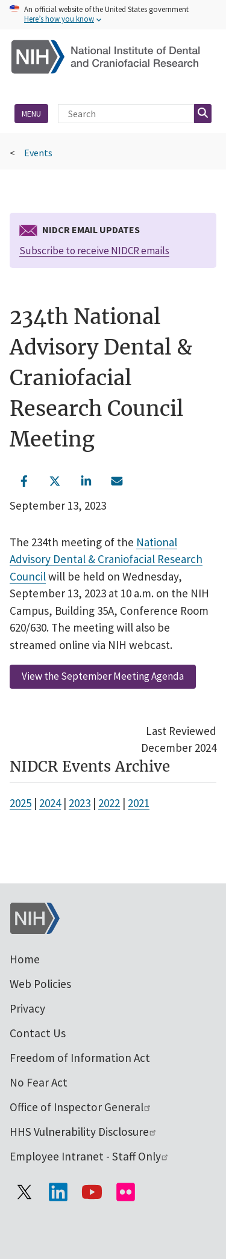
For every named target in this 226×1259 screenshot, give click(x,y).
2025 (20, 803)
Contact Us (38, 1033)
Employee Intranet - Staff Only (89, 1156)
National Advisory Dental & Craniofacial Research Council (106, 559)
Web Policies (40, 984)
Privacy (27, 1008)
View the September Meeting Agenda (103, 676)
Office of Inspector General (81, 1107)
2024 (50, 803)
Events (38, 153)
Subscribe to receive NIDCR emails (94, 250)
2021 (138, 803)
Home (25, 959)
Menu (31, 113)
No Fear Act (38, 1082)
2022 (109, 803)
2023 (79, 803)
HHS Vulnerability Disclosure (83, 1131)
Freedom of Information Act (80, 1057)
